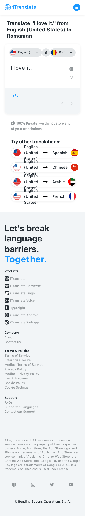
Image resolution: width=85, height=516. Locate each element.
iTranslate (17, 278)
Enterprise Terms (18, 360)
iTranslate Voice (22, 300)
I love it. (38, 67)
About (9, 337)
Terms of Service (17, 355)
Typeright (17, 308)
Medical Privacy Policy (22, 374)
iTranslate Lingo (22, 293)
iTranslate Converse (25, 286)
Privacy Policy (15, 369)
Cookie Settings (17, 387)
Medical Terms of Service (24, 364)
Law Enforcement (18, 378)
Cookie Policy (15, 383)
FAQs (9, 402)
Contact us (13, 342)
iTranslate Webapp (24, 322)
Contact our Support (20, 411)
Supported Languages (21, 407)
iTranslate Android (24, 315)
